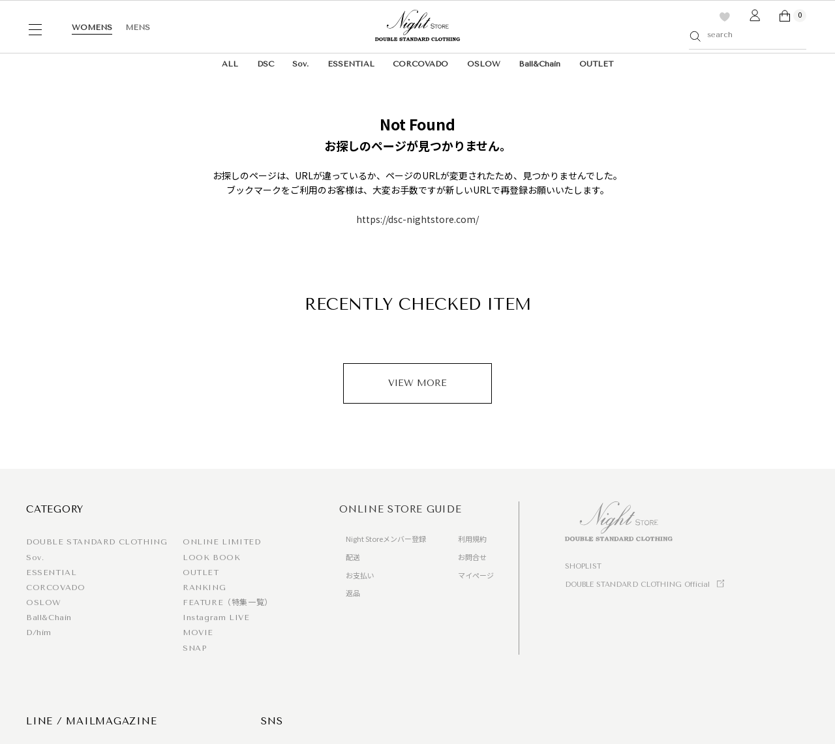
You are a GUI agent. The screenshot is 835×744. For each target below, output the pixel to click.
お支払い (360, 575)
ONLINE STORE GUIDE (400, 509)
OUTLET (596, 63)
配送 (353, 557)
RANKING (204, 587)
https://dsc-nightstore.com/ (417, 219)
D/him (39, 632)
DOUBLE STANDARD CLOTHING (96, 541)
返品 (353, 593)
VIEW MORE (417, 383)
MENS (137, 27)
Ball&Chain (539, 63)
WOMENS (92, 27)
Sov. (300, 63)
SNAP (194, 648)
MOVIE (198, 632)
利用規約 (472, 538)
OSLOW (483, 63)
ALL (230, 63)
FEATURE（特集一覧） (228, 602)
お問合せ (472, 557)
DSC (265, 63)
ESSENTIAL (350, 63)
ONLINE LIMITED (221, 541)
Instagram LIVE (216, 617)
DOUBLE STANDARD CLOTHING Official (637, 584)
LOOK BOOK (211, 557)
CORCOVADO (420, 63)
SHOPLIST (583, 566)
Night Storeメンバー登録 (386, 538)
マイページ (476, 575)
